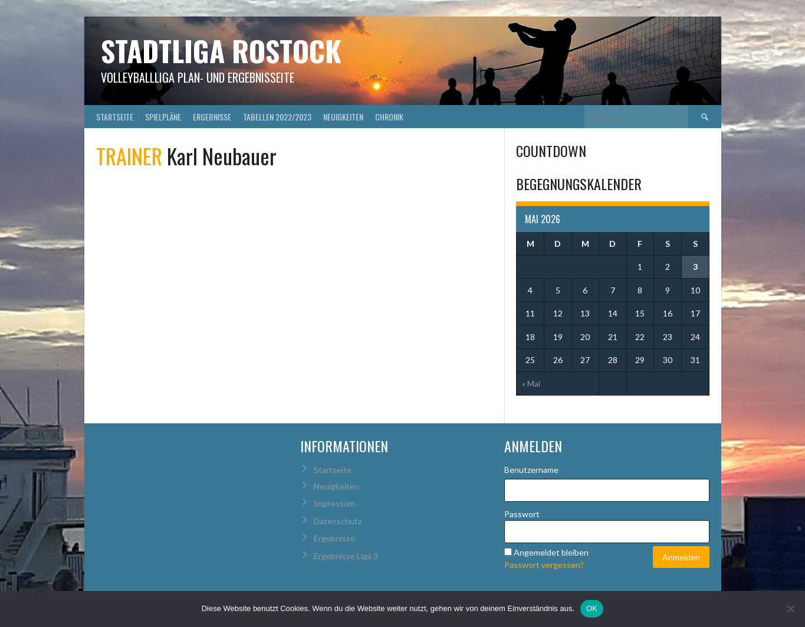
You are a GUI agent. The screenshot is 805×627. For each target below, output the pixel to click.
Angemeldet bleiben (551, 552)
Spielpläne (163, 116)
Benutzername (531, 470)
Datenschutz (338, 521)
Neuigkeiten (343, 116)
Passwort (522, 514)
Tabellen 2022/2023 (277, 116)
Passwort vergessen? (544, 565)
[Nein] (790, 609)
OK (591, 608)
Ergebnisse (212, 116)
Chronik (389, 116)
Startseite (114, 116)
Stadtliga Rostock (221, 50)
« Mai (531, 383)
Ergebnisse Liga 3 (346, 556)
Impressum (334, 503)
